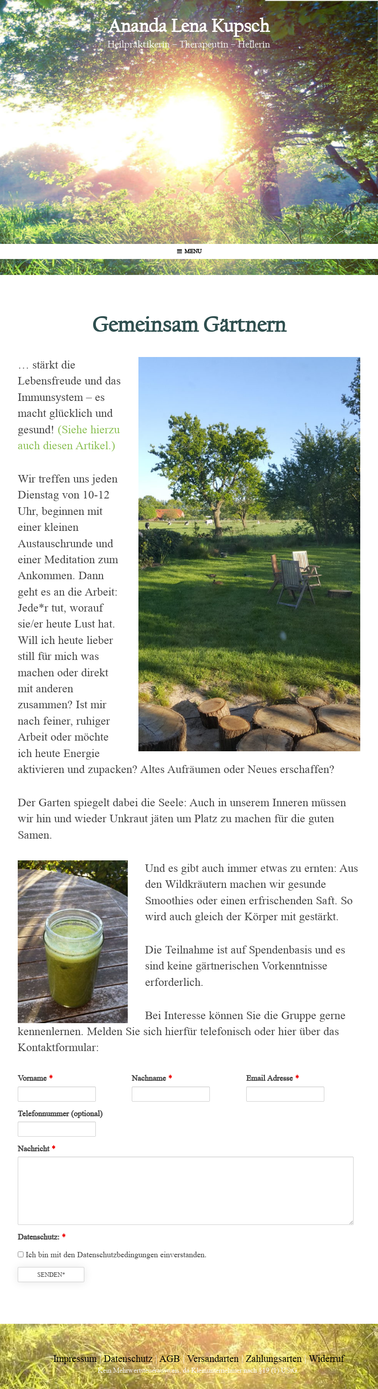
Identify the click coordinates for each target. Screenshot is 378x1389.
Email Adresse (272, 1078)
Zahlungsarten (274, 1358)
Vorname (35, 1078)
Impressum (75, 1358)
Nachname (152, 1078)
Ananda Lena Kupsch (188, 26)
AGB (169, 1358)
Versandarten (213, 1358)
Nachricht (36, 1148)
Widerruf (326, 1358)
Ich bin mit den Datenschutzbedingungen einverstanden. (112, 1254)
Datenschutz (128, 1358)
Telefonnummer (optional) (60, 1113)
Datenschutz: (42, 1236)
